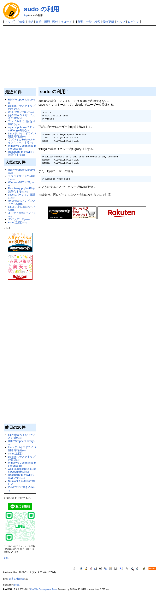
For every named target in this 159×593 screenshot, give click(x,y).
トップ (9, 21)
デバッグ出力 (19, 219)
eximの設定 (17, 222)
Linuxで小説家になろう (22, 208)
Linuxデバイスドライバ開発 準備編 (22, 135)
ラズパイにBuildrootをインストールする (21, 141)
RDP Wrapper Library (21, 101)
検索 (97, 21)
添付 (55, 21)
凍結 (30, 21)
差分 (39, 21)
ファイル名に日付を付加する (21, 123)
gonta (16, 585)
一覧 (89, 21)
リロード (66, 21)
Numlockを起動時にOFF (22, 482)
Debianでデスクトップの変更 (21, 107)
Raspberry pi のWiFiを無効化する (21, 153)
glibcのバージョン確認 (21, 196)
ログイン (133, 21)
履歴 (47, 21)
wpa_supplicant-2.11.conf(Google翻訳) (22, 129)
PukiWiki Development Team (43, 589)
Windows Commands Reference (22, 147)
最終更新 (108, 21)
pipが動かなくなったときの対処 (22, 117)
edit (6, 557)
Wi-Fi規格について (21, 112)
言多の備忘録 (16, 578)
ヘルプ (121, 21)
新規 (81, 21)
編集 (22, 21)
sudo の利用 (41, 9)
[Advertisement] (79, 57)
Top (26, 15)
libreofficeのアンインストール (22, 202)
